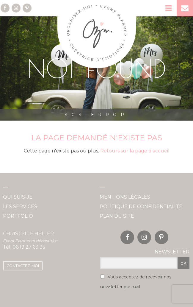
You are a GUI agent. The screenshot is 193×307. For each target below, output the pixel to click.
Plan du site (117, 216)
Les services (20, 206)
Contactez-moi (23, 266)
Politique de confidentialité (141, 206)
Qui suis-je (17, 197)
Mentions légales (125, 197)
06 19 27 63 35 (28, 247)
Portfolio (18, 216)
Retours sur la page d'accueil (135, 151)
